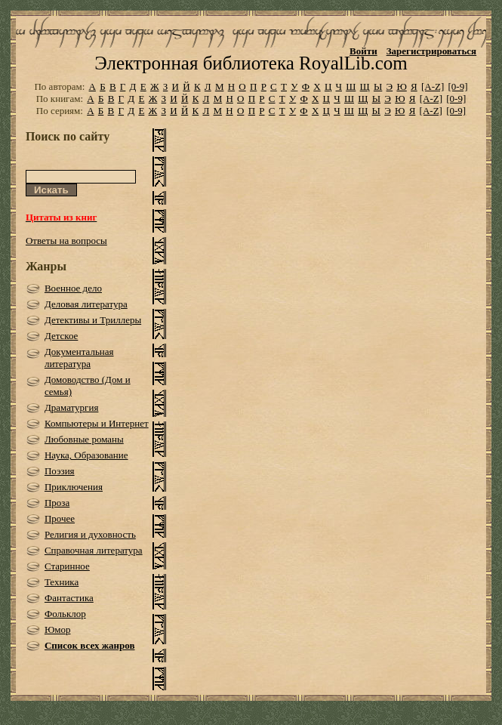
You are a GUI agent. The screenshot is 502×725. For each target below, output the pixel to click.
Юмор (58, 629)
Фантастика (69, 597)
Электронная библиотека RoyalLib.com (250, 63)
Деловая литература (86, 304)
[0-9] (458, 86)
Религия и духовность (90, 534)
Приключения (74, 486)
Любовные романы (84, 439)
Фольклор (65, 613)
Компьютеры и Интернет (97, 423)
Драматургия (72, 407)
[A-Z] (432, 86)
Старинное (67, 566)
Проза (57, 502)
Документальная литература (79, 357)
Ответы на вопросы (66, 240)
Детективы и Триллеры (93, 319)
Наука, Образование (86, 455)
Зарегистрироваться (431, 51)
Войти (363, 51)
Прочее (60, 518)
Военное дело (73, 288)
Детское (62, 335)
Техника (62, 582)
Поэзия (60, 471)
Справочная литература (94, 550)
